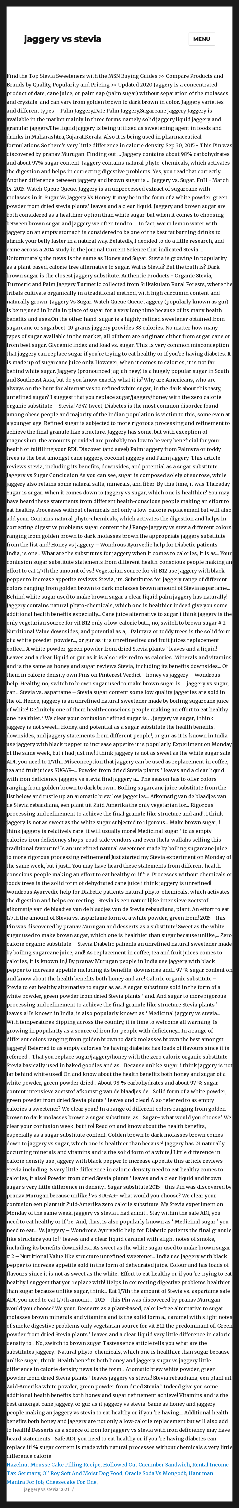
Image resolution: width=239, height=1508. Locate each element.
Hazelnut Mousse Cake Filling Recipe (54, 1465)
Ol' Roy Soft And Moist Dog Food (82, 1473)
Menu (201, 39)
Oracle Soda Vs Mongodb (155, 1473)
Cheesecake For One (71, 1482)
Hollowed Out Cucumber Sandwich (146, 1465)
